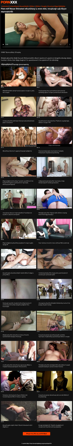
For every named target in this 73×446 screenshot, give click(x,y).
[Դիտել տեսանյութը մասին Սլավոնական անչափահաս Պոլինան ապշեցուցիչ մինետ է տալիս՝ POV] (54, 107)
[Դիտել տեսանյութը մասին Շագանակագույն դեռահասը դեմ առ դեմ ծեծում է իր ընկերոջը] (54, 381)
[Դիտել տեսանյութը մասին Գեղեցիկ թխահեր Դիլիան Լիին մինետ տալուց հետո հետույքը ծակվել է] (54, 199)
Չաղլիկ (44, 6)
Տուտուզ (51, 6)
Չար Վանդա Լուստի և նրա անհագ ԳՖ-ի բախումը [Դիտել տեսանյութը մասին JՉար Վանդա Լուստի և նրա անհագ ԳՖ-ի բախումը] (53, 243)
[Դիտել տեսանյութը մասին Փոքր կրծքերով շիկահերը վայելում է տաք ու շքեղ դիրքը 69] (18, 229)
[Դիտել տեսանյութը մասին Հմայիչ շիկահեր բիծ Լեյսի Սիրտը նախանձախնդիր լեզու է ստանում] (18, 107)
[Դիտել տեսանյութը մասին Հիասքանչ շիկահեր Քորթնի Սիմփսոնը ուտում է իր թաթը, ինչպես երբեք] (54, 289)
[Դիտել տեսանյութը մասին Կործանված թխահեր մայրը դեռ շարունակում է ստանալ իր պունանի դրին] (54, 259)
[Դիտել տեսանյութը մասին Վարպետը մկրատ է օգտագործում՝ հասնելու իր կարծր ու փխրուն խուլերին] (18, 199)
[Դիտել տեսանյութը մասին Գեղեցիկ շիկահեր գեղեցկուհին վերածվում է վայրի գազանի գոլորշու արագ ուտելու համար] (54, 351)
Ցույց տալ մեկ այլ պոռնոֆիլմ (36, 433)
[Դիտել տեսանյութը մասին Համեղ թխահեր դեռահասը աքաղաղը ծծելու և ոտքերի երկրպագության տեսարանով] (18, 351)
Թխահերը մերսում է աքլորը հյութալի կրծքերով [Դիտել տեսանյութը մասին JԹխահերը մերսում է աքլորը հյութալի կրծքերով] (17, 151)
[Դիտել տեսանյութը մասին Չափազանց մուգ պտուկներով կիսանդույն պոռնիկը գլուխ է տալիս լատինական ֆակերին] (54, 77)
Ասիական (5, 6)
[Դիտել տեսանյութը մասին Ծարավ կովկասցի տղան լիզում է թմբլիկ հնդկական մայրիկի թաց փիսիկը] (54, 137)
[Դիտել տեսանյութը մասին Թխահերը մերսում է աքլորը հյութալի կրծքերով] (18, 137)
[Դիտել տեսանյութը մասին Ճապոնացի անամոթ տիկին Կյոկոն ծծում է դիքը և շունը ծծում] (18, 259)
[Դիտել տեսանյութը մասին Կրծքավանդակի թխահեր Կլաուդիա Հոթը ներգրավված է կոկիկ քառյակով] (54, 167)
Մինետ (32, 6)
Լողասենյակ (14, 6)
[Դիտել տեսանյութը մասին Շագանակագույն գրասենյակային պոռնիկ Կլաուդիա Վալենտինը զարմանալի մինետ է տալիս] (54, 321)
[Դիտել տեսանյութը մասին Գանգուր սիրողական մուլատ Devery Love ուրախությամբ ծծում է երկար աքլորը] (18, 381)
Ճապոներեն (24, 6)
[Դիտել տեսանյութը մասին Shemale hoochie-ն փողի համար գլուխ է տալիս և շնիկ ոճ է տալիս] (18, 77)
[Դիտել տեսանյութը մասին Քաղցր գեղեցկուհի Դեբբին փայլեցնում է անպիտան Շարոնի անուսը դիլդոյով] (54, 411)
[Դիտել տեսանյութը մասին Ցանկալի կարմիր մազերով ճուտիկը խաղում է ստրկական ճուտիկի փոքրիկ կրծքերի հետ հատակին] (18, 289)
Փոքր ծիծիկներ (59, 6)
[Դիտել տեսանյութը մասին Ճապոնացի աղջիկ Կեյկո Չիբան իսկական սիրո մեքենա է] (18, 411)
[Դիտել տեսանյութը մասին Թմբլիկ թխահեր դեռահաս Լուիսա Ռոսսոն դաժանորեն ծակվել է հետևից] (18, 321)
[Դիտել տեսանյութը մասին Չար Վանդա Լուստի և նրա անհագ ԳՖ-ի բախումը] (54, 229)
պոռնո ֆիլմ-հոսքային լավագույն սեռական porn (9, 2)
